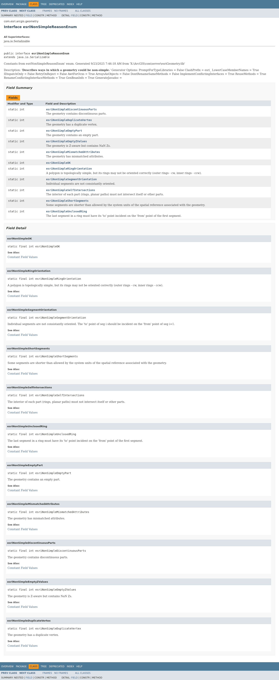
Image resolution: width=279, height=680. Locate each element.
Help (79, 4)
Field (29, 15)
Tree (44, 4)
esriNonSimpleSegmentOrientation (71, 179)
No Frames (61, 10)
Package (21, 4)
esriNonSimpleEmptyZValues (66, 141)
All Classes (82, 10)
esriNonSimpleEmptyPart (64, 130)
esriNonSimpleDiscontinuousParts (71, 109)
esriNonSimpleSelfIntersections (70, 190)
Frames (47, 10)
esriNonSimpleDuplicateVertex (69, 120)
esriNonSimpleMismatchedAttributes (73, 151)
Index (70, 4)
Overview (7, 4)
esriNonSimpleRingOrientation (69, 168)
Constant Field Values (23, 257)
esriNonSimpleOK (58, 162)
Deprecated (57, 4)
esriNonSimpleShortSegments (67, 200)
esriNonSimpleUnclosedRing (66, 211)
